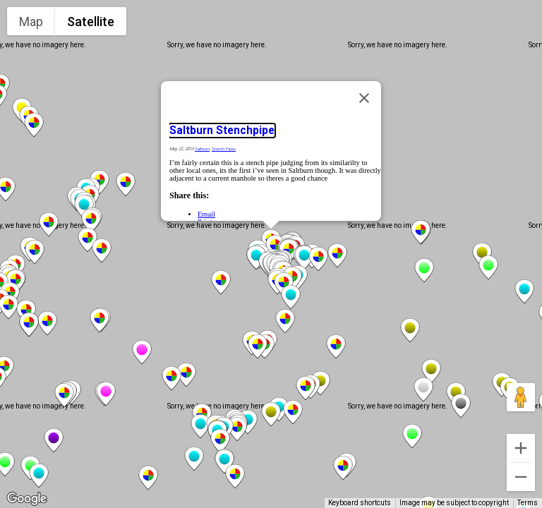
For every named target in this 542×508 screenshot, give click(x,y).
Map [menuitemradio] (31, 21)
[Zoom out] (521, 477)
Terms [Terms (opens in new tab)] (527, 503)
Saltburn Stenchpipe (222, 130)
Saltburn (202, 149)
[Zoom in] (521, 448)
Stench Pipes (224, 149)
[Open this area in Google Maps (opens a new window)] (27, 499)
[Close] (364, 98)
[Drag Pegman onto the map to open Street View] (521, 397)
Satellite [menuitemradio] (90, 21)
